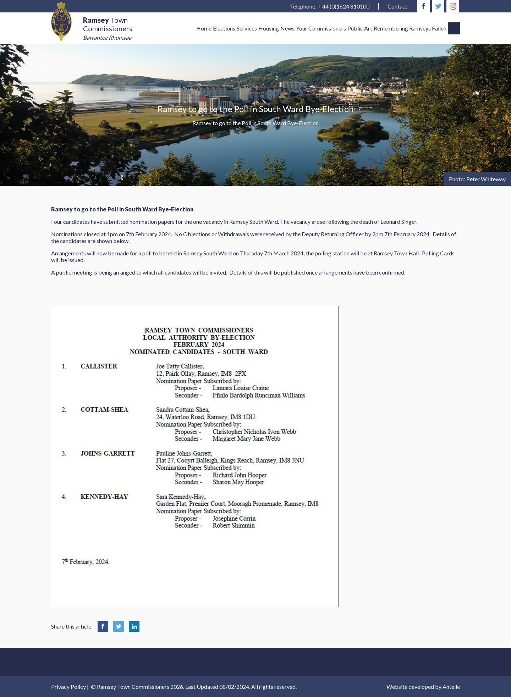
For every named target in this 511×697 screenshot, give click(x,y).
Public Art (359, 28)
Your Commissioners (321, 28)
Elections (224, 28)
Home (203, 28)
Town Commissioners (107, 28)
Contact (397, 6)
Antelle (451, 686)
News (287, 28)
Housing (268, 28)
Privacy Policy (68, 686)
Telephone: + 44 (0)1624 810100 (329, 6)
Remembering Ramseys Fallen (410, 28)
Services (247, 28)
